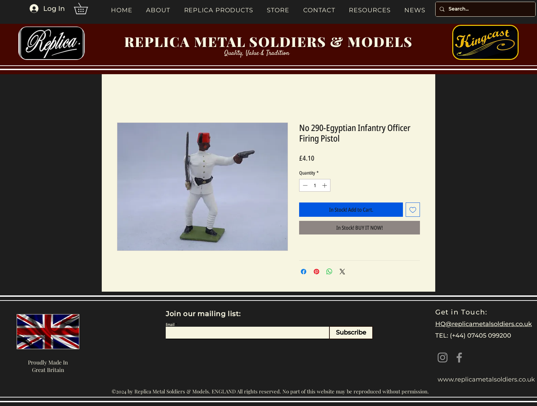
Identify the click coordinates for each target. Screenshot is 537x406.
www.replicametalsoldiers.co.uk (486, 379)
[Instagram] (442, 357)
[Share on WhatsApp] (329, 271)
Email (170, 325)
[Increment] (325, 185)
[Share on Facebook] (303, 271)
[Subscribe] (351, 332)
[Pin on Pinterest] (316, 271)
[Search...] (485, 9)
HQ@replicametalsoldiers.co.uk (483, 324)
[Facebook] (459, 357)
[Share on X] (342, 271)
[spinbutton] (315, 185)
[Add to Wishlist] (413, 209)
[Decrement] (304, 185)
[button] (86, 8)
